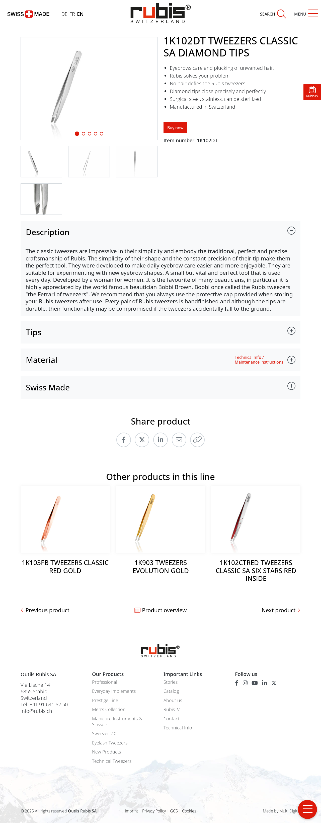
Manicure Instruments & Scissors (117, 721)
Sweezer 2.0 (104, 733)
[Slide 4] (101, 133)
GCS (174, 811)
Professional (104, 682)
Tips (33, 332)
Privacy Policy (154, 811)
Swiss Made (48, 387)
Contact (172, 719)
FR (72, 14)
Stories (171, 682)
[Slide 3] (95, 133)
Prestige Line (105, 700)
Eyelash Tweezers (109, 743)
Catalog (171, 691)
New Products (106, 752)
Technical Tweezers (111, 761)
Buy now (175, 127)
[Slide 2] (89, 133)
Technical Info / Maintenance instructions (259, 360)
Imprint (131, 811)
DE (64, 14)
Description (47, 232)
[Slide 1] (77, 133)
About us (173, 700)
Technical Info (178, 728)
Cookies (189, 811)
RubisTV (172, 709)
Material (41, 359)
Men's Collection (109, 709)
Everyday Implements (114, 691)
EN (80, 14)
